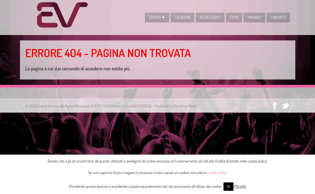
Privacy (254, 17)
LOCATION (182, 17)
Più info (240, 186)
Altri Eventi (210, 17)
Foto (234, 17)
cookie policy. (217, 172)
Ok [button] (228, 186)
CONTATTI (278, 17)
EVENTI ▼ (157, 17)
